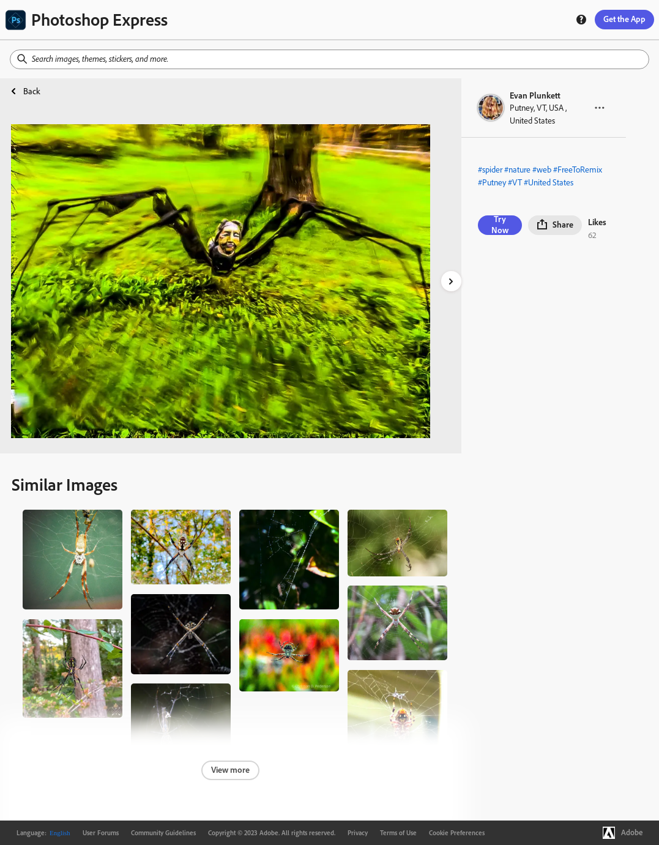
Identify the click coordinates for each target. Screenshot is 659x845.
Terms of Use (398, 832)
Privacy (358, 832)
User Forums (101, 832)
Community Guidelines (163, 832)
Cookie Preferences (457, 832)
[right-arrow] (451, 281)
